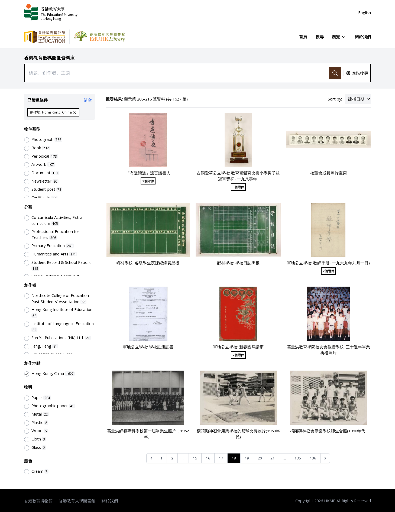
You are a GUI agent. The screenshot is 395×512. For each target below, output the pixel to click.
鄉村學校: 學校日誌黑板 (238, 262)
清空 (88, 100)
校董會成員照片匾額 (328, 173)
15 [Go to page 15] (195, 458)
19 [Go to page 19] (247, 458)
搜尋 (320, 36)
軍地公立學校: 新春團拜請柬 (238, 346)
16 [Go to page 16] (208, 458)
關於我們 (363, 36)
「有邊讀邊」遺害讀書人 (148, 173)
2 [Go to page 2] (172, 458)
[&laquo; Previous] (151, 458)
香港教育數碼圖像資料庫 (49, 58)
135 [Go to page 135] (297, 458)
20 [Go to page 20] (260, 458)
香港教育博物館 (38, 500)
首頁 (303, 36)
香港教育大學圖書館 (77, 500)
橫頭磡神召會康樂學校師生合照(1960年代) (328, 430)
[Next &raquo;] (325, 458)
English (364, 12)
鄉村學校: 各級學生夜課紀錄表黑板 (147, 262)
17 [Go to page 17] (221, 458)
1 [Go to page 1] (161, 458)
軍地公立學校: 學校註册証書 (148, 346)
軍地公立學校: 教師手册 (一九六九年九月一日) (328, 262)
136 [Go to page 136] (313, 458)
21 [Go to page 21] (272, 458)
